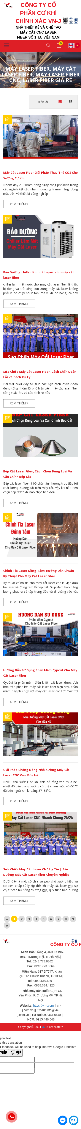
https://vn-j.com (43, 1005)
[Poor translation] (16, 1053)
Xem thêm (19, 204)
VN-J (44, 1027)
